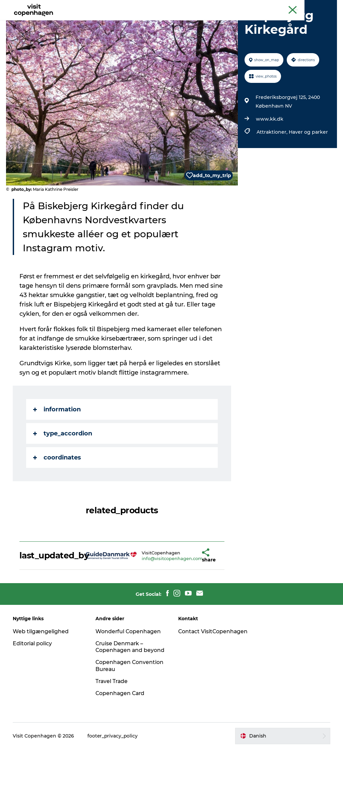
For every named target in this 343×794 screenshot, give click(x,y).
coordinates (58, 495)
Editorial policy (33, 681)
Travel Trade (112, 726)
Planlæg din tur (229, 21)
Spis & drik (143, 21)
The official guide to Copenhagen (213, 6)
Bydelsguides (183, 21)
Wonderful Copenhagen (129, 669)
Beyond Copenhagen (273, 6)
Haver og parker (308, 170)
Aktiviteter (107, 21)
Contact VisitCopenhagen (201, 672)
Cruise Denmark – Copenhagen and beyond (120, 688)
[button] (187, 593)
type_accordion (63, 471)
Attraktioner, (272, 170)
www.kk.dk (269, 157)
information (57, 447)
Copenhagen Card (318, 6)
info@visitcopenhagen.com (162, 596)
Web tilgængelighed (41, 669)
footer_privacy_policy (113, 781)
